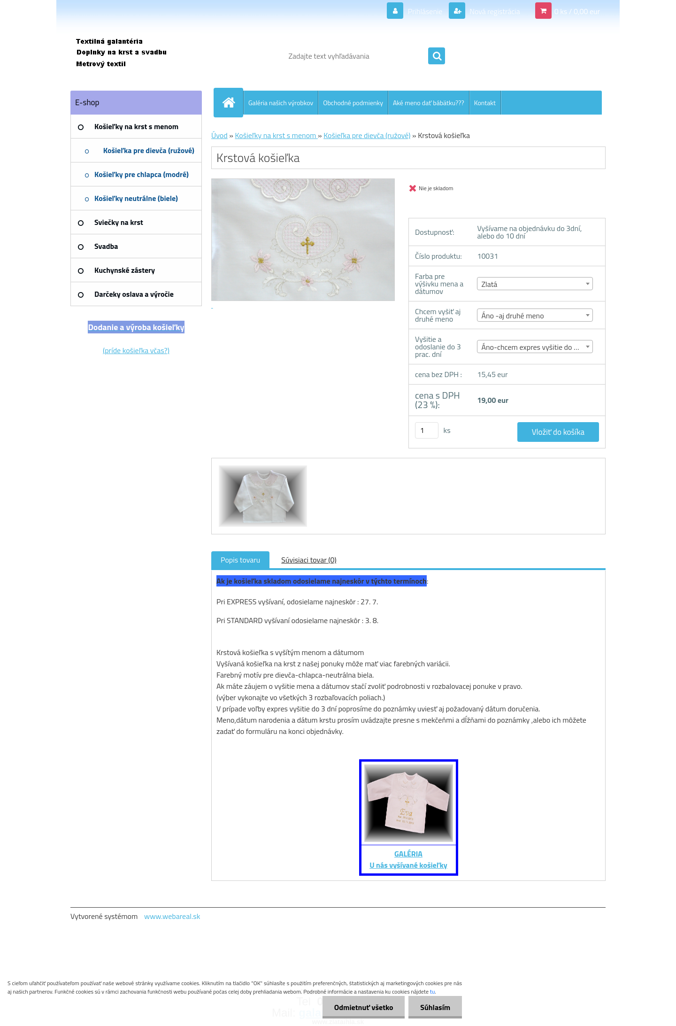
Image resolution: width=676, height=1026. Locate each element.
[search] (436, 56)
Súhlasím (435, 1007)
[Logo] (135, 55)
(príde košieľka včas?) (136, 350)
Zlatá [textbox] (489, 284)
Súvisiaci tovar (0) (308, 559)
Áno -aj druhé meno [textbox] (512, 315)
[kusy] (426, 430)
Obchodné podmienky (353, 103)
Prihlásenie (425, 11)
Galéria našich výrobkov (280, 103)
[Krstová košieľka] (261, 466)
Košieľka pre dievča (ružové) (366, 135)
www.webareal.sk (172, 916)
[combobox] (535, 283)
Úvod (219, 135)
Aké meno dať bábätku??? (428, 103)
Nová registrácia (494, 11)
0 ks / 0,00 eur (577, 11)
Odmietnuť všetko (363, 1007)
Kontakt (485, 103)
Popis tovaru (240, 559)
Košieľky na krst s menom (276, 135)
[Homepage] (232, 102)
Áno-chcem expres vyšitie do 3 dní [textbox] (535, 347)
